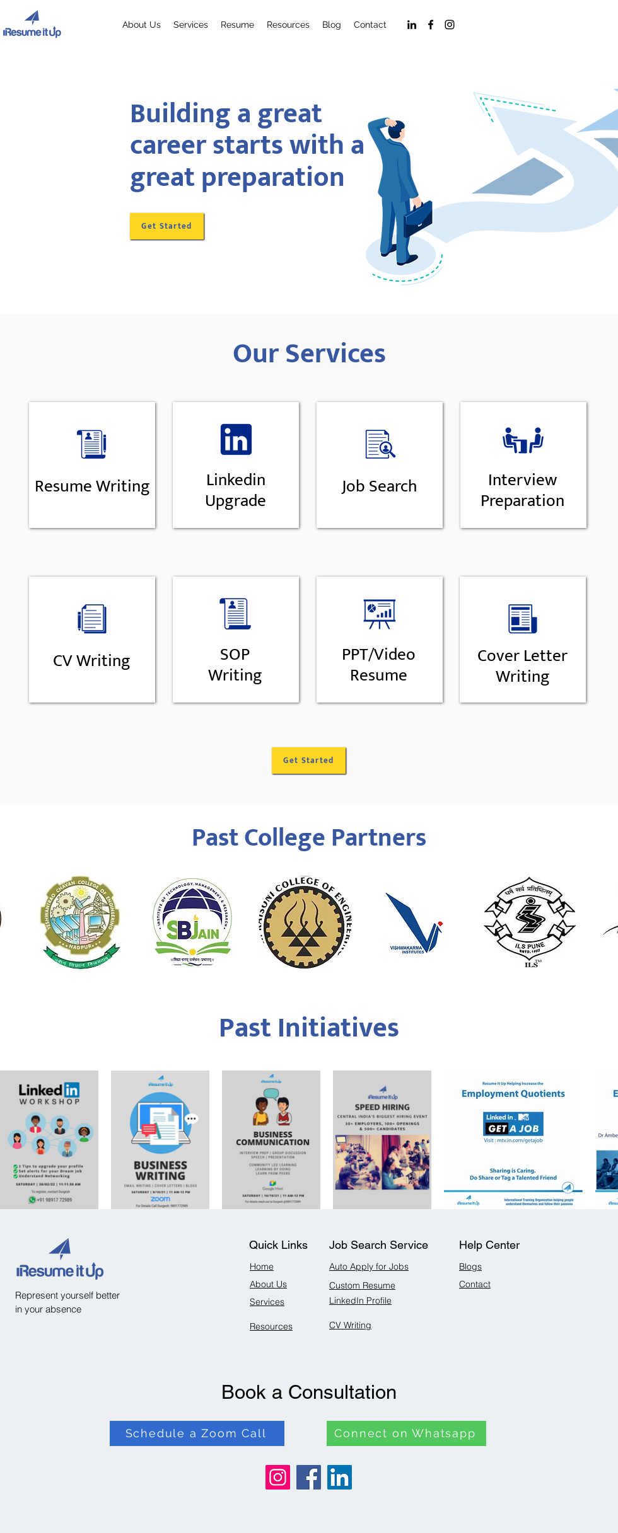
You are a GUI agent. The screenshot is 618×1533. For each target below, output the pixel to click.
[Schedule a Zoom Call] (197, 1433)
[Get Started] (167, 226)
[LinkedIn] (411, 24)
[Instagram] (449, 24)
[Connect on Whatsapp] (406, 1433)
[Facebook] (430, 24)
